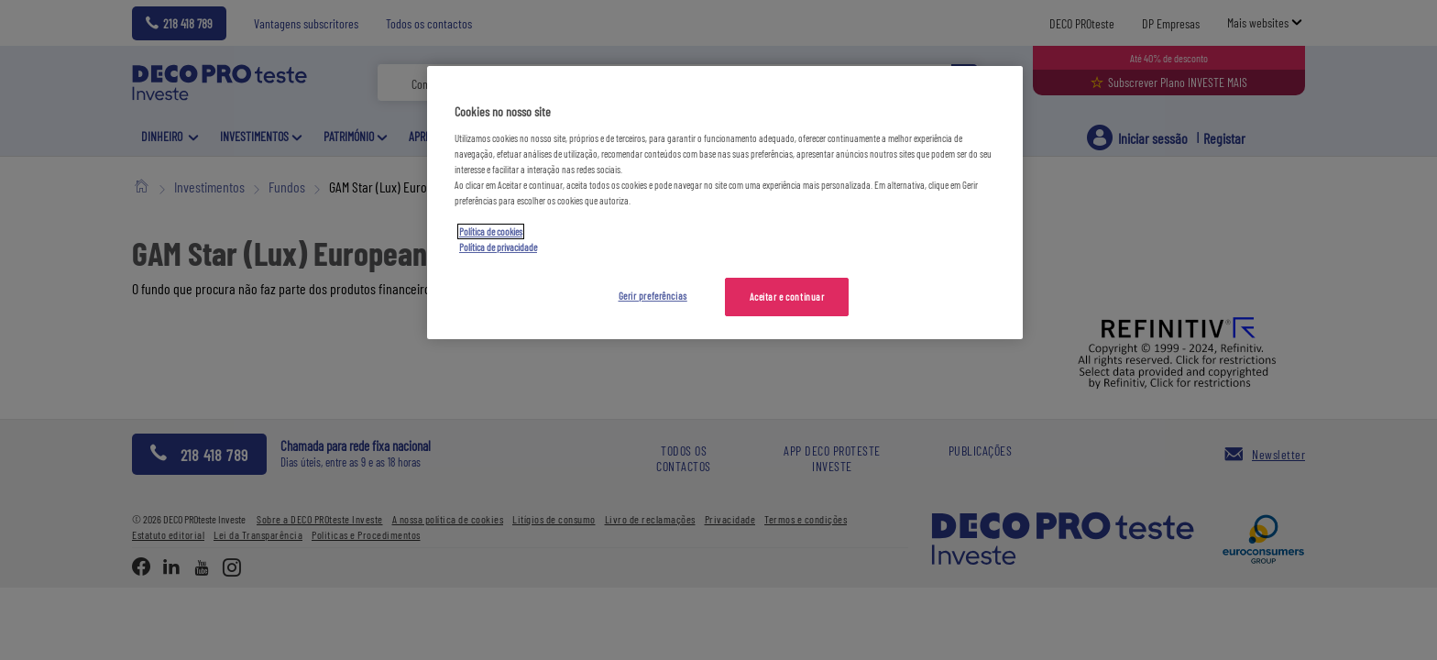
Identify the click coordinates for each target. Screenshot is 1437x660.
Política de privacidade (498, 247)
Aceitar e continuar (787, 296)
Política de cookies (490, 231)
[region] (725, 202)
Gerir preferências (653, 296)
